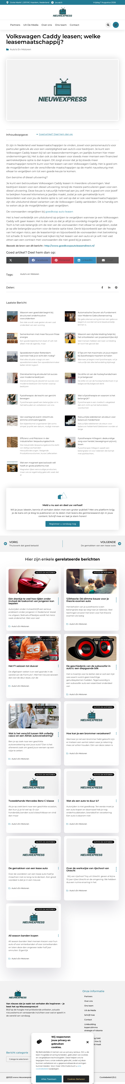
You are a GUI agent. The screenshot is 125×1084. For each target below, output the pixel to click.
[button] (87, 1042)
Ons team (61, 24)
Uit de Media (90, 1012)
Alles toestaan (48, 1079)
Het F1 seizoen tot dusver (23, 668)
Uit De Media (30, 24)
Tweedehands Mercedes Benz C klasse (31, 802)
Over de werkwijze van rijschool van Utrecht (87, 871)
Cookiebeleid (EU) (108, 1079)
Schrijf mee (89, 1017)
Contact (74, 24)
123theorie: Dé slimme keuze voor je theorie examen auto (87, 601)
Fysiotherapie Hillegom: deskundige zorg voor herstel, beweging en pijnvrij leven (97, 443)
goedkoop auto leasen (59, 213)
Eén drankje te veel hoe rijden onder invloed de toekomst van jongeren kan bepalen (31, 603)
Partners (15, 24)
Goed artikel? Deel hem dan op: (56, 136)
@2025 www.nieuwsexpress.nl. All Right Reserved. (29, 1079)
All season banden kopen (23, 937)
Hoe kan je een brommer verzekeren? (88, 735)
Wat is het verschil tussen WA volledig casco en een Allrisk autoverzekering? (31, 736)
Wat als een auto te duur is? (82, 802)
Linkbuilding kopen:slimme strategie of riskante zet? (93, 1031)
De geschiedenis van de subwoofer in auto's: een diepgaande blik (88, 669)
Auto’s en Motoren (20, 51)
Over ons (46, 24)
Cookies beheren (76, 1079)
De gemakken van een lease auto (28, 870)
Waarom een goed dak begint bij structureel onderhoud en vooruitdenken (36, 317)
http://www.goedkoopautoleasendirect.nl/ (69, 247)
